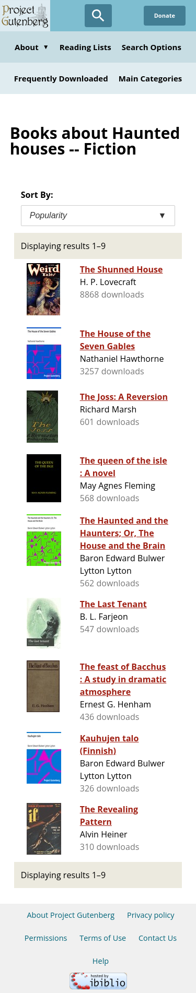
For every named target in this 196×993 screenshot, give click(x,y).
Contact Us (158, 938)
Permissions (46, 938)
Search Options (151, 47)
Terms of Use (102, 938)
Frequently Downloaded (61, 78)
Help (101, 961)
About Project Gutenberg (70, 915)
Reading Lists (85, 47)
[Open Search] (98, 15)
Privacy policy (151, 915)
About (32, 47)
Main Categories (150, 78)
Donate (164, 15)
